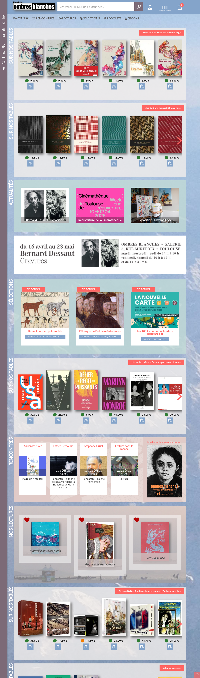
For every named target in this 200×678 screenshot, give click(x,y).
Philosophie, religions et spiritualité (45, 336)
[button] (179, 64)
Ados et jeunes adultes (155, 339)
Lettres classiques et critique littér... (100, 336)
